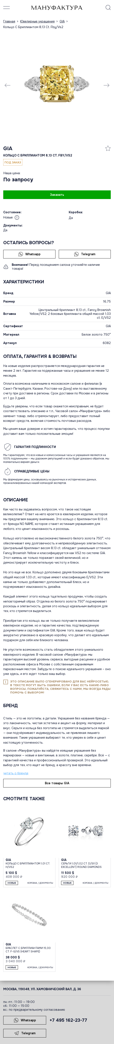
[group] (57, 85)
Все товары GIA (57, 783)
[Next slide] (106, 85)
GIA (7, 148)
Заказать (57, 195)
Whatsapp (29, 254)
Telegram (84, 254)
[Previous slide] (7, 85)
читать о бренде (15, 773)
